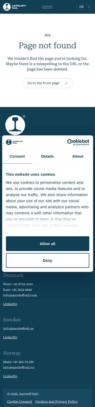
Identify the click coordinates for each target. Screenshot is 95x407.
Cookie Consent (19, 401)
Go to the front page (48, 83)
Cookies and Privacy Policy (56, 401)
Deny (47, 260)
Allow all (47, 244)
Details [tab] (47, 156)
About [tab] (77, 156)
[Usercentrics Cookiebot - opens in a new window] (67, 142)
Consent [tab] (17, 156)
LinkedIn (10, 304)
